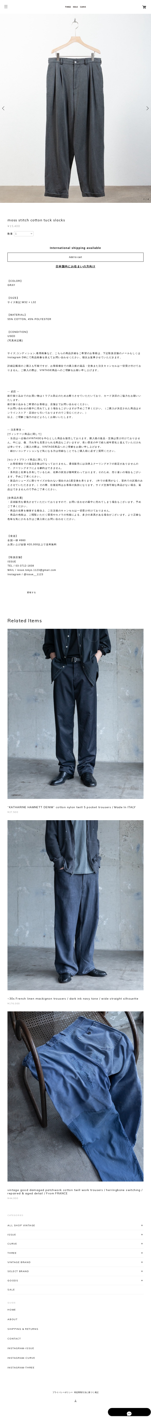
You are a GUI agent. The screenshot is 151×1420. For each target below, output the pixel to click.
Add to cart (75, 257)
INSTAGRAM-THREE (20, 1367)
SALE (11, 1289)
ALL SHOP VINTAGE (21, 1225)
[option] (75, 108)
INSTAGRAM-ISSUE (20, 1348)
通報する (31, 592)
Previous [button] (4, 108)
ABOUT (12, 1319)
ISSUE (11, 1234)
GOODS (12, 1280)
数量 (10, 233)
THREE (12, 1252)
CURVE (12, 1243)
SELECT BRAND (18, 1271)
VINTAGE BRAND (19, 1262)
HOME (11, 1309)
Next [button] (147, 108)
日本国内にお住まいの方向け (76, 266)
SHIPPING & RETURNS (22, 1329)
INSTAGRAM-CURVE (21, 1358)
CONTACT (14, 1338)
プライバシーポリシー (62, 1392)
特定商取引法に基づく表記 (86, 1392)
